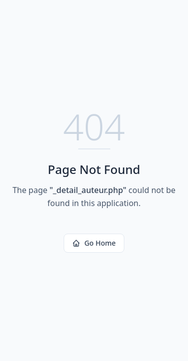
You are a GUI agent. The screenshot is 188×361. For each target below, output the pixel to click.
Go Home (94, 243)
